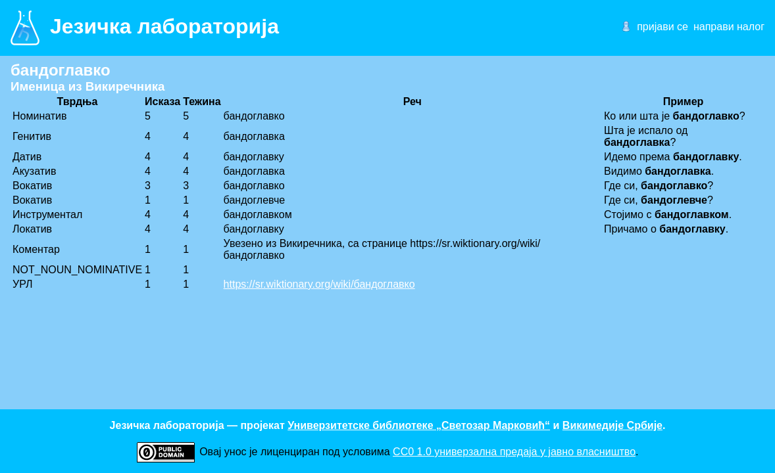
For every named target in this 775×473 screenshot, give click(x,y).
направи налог (728, 26)
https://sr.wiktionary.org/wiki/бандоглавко (319, 284)
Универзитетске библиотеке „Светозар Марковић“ (419, 425)
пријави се (662, 26)
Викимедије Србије (612, 425)
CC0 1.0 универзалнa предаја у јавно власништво (514, 451)
